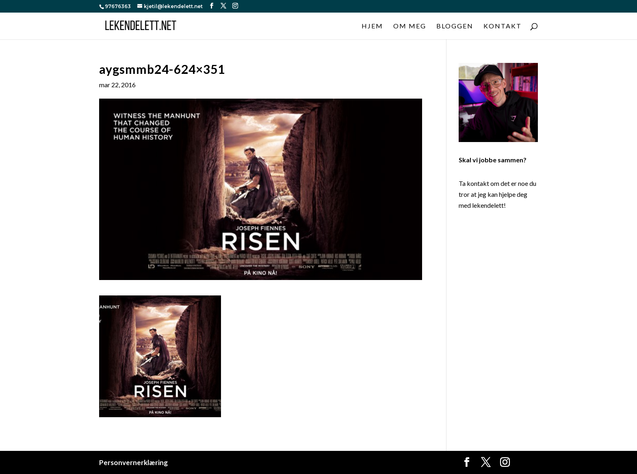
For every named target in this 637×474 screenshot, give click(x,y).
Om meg (409, 26)
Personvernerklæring (133, 462)
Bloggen (454, 26)
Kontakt (502, 26)
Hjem (372, 26)
